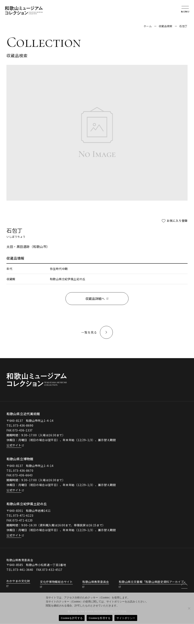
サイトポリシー (125, 618)
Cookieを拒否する (99, 618)
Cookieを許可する (72, 618)
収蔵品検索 (165, 26)
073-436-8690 (23, 426)
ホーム (148, 26)
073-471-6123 (23, 516)
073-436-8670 (23, 471)
